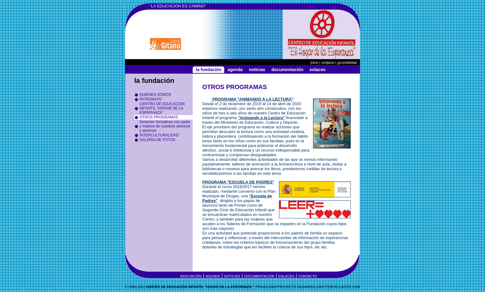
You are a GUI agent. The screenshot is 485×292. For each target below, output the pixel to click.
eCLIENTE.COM (347, 287)
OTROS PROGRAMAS (158, 117)
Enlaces (317, 69)
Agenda (234, 69)
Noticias (257, 69)
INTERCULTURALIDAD (159, 135)
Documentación (287, 69)
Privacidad (266, 287)
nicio (314, 62)
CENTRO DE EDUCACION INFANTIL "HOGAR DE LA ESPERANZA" (162, 108)
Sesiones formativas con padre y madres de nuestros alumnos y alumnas (165, 126)
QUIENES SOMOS (155, 94)
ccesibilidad (347, 62)
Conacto (327, 62)
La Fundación (208, 69)
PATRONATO (150, 99)
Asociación (191, 276)
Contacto (307, 276)
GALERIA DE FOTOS (157, 140)
